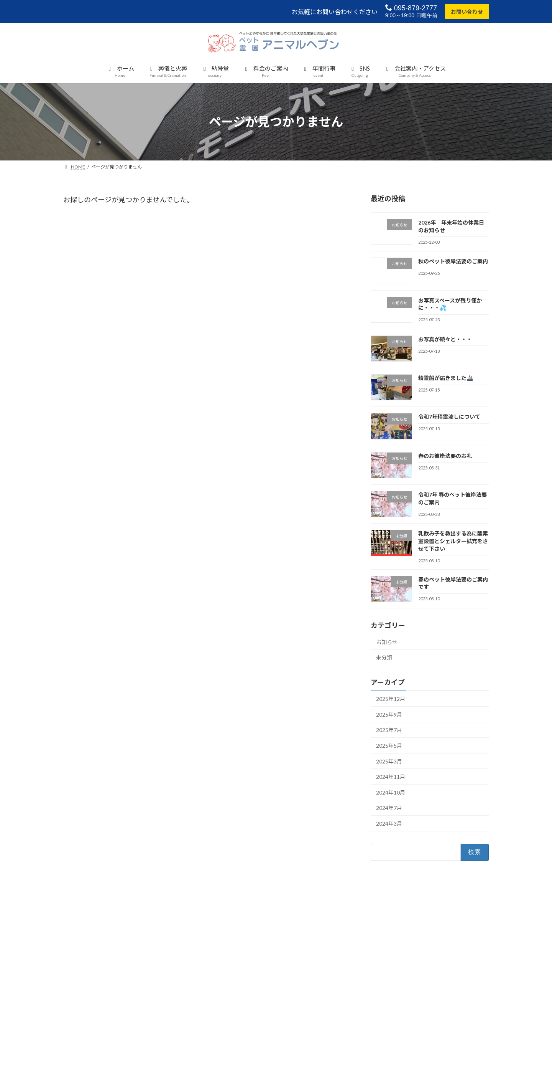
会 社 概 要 (375, 950)
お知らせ (387, 642)
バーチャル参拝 (375, 937)
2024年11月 (390, 776)
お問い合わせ (467, 11)
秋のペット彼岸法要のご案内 (453, 261)
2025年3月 (389, 761)
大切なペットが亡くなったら (243, 923)
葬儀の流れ (225, 937)
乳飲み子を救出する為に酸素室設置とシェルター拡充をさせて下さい (453, 541)
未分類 (384, 657)
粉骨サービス (227, 977)
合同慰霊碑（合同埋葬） (239, 964)
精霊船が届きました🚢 (445, 378)
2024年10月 (390, 792)
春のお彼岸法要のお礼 (445, 456)
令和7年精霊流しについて (449, 417)
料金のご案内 (227, 990)
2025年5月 (389, 745)
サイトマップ (373, 990)
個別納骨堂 (225, 950)
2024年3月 (389, 823)
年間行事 (368, 923)
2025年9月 (389, 714)
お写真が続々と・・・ (445, 339)
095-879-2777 (411, 8)
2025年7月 (389, 730)
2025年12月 (390, 699)
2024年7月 (389, 808)
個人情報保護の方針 (380, 977)
